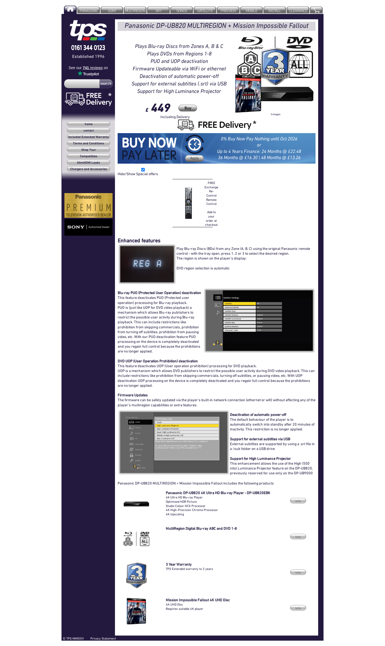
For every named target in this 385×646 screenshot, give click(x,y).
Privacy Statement (103, 638)
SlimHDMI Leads (88, 163)
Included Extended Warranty (88, 137)
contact (88, 131)
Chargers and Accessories (88, 169)
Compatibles (88, 156)
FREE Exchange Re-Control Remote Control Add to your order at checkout (211, 203)
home (89, 124)
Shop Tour (88, 150)
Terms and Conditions (88, 143)
